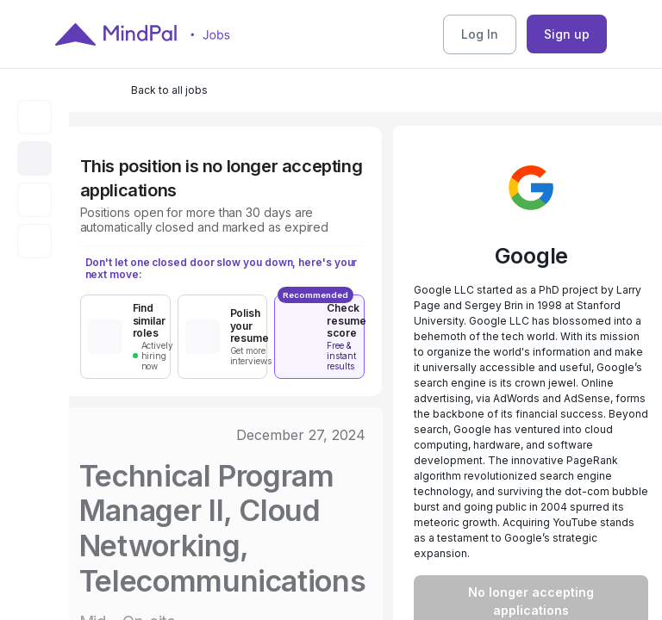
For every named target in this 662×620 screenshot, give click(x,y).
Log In (479, 34)
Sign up (567, 34)
